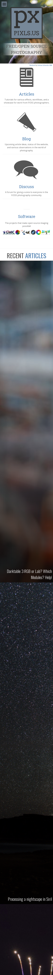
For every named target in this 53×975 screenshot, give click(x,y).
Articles (26, 94)
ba (50, 65)
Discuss (26, 186)
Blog (26, 138)
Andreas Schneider (43, 65)
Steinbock (32, 65)
